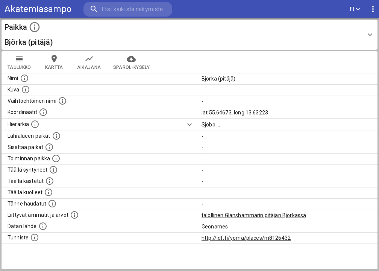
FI (355, 9)
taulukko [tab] (19, 62)
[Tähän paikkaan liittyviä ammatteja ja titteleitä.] (74, 215)
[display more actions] (373, 9)
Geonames (215, 227)
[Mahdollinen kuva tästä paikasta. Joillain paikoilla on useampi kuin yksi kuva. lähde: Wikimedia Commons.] (26, 90)
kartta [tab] (54, 62)
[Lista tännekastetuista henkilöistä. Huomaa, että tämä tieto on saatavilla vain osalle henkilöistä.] (52, 204)
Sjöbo (208, 125)
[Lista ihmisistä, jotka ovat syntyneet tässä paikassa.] (53, 170)
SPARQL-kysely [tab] (131, 62)
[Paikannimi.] (24, 78)
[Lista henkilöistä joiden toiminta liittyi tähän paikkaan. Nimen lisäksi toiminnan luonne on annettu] (56, 158)
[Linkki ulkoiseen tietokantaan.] (43, 226)
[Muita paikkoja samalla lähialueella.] (56, 136)
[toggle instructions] (35, 27)
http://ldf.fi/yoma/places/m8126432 (246, 238)
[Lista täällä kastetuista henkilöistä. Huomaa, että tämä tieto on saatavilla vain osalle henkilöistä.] (50, 181)
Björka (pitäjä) (218, 79)
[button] (189, 35)
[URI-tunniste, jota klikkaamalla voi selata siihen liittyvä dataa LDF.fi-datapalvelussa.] (35, 237)
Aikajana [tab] (89, 62)
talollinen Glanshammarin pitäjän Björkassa (254, 215)
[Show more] (189, 125)
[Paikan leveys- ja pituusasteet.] (43, 112)
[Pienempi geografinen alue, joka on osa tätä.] (49, 147)
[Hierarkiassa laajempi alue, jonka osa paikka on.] (35, 124)
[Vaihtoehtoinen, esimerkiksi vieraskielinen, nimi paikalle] (62, 101)
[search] (127, 9)
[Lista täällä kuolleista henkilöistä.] (48, 192)
